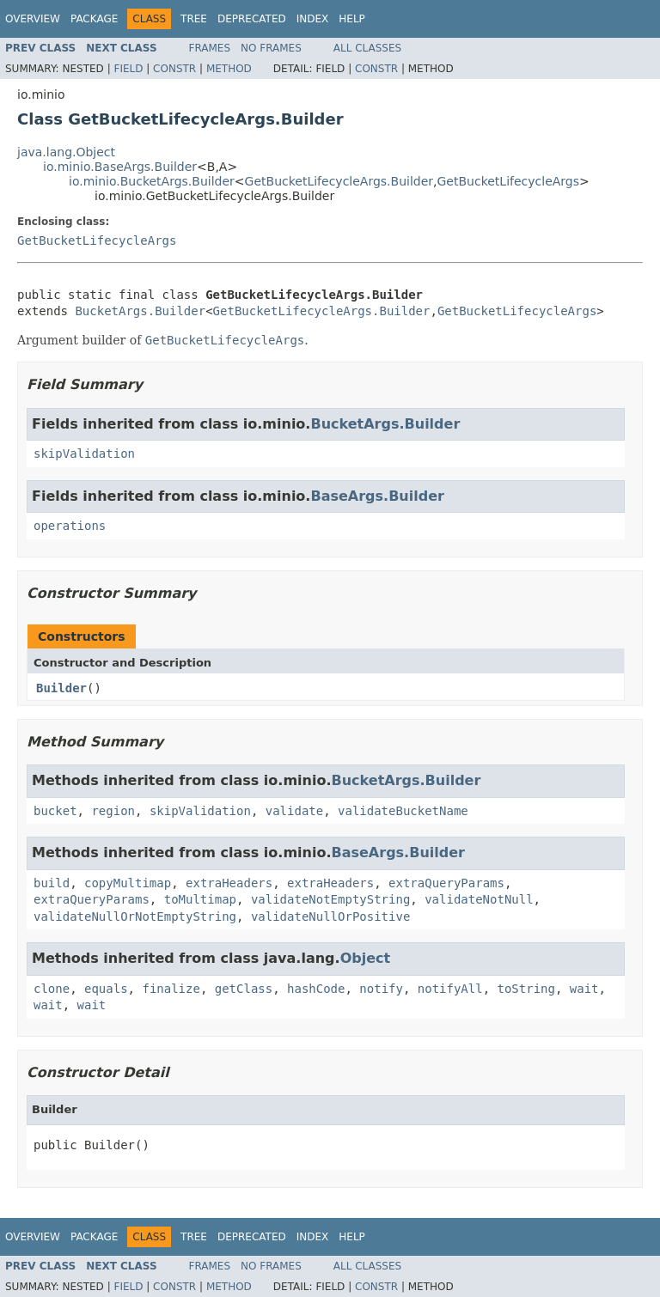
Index (312, 19)
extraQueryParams (446, 883)
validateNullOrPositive (330, 916)
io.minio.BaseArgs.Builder (120, 167)
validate (294, 811)
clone (52, 989)
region (113, 811)
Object (365, 958)
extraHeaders (229, 883)
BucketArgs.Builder (140, 311)
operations (70, 526)
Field (128, 69)
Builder (61, 688)
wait (584, 989)
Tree (193, 19)
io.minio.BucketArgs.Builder (152, 181)
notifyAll (450, 989)
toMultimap (200, 899)
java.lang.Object (66, 152)
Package (94, 19)
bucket (55, 811)
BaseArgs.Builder (376, 496)
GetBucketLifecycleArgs (508, 181)
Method (229, 69)
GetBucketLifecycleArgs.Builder (339, 181)
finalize (170, 989)
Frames (210, 48)
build (52, 883)
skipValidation (84, 453)
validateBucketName (403, 811)
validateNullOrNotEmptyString (135, 916)
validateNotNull (479, 899)
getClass (243, 989)
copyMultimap (127, 883)
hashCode (316, 989)
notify (381, 989)
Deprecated (251, 19)
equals (106, 989)
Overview (32, 19)
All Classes (367, 48)
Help (352, 19)
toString (526, 989)
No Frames (271, 48)
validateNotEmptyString (330, 899)
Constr (174, 69)
